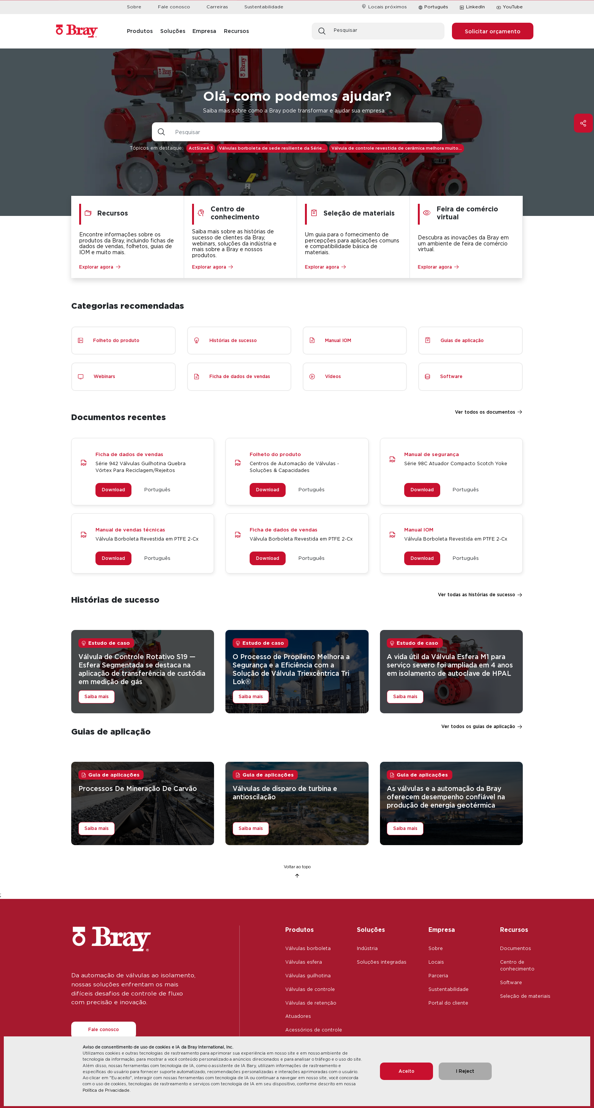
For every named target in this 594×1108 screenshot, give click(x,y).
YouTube (509, 7)
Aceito (406, 1071)
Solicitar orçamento (493, 31)
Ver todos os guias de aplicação (478, 726)
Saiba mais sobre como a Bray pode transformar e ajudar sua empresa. (294, 110)
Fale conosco (174, 6)
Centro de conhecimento (517, 965)
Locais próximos (383, 6)
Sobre (134, 6)
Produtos (299, 929)
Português (436, 6)
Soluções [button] (172, 31)
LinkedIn (472, 7)
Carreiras (217, 6)
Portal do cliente (448, 1002)
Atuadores (298, 1016)
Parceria (438, 975)
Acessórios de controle (313, 1029)
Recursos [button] (236, 31)
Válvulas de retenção (310, 1002)
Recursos (514, 929)
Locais (436, 962)
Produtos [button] (140, 31)
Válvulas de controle (310, 989)
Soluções (371, 929)
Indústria (367, 948)
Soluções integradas (381, 962)
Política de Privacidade (106, 1090)
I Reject (465, 1071)
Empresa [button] (204, 31)
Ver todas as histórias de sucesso (476, 594)
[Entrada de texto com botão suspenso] (306, 131)
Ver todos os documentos (485, 411)
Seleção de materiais (525, 996)
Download (113, 489)
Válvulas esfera (303, 962)
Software (511, 982)
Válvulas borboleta (308, 948)
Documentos (515, 948)
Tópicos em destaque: (156, 147)
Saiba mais (96, 696)
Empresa (441, 929)
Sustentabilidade (263, 6)
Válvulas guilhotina (308, 975)
